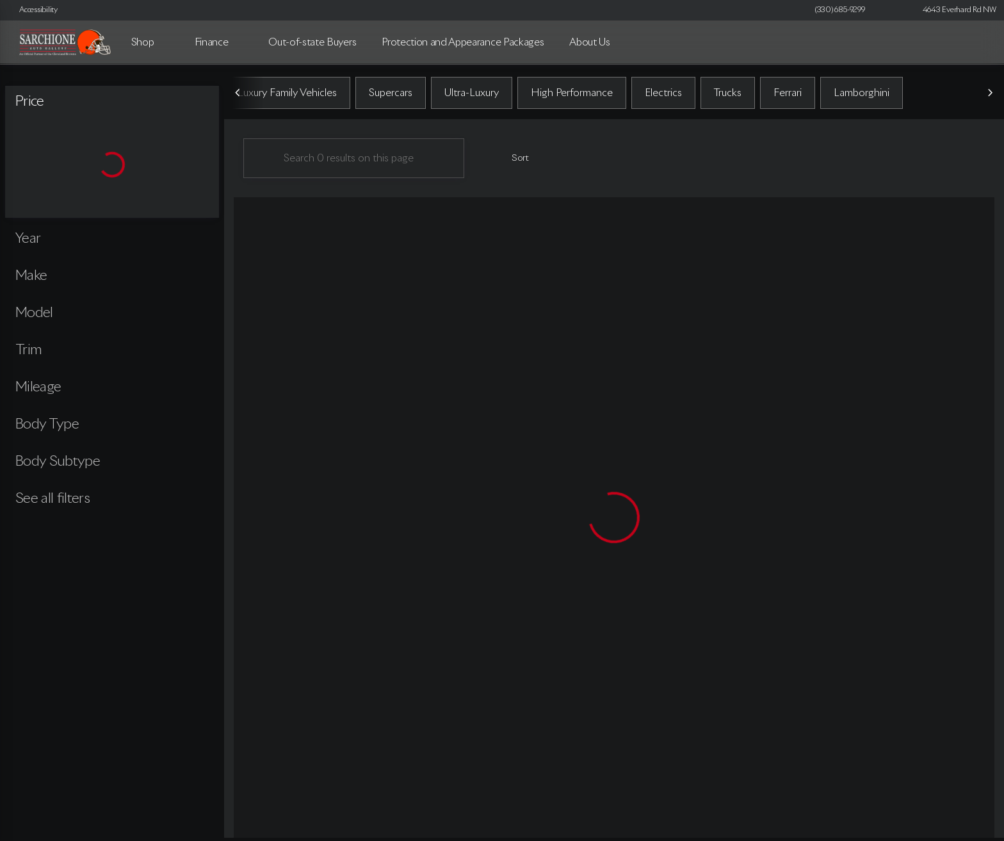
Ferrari (787, 95)
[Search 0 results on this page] (354, 160)
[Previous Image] (238, 95)
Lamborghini (861, 95)
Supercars (390, 95)
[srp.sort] (513, 161)
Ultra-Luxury (471, 95)
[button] (893, 10)
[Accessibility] (32, 10)
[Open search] (974, 42)
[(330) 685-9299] (840, 10)
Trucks (727, 95)
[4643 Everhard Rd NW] (954, 10)
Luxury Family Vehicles (287, 95)
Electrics (663, 95)
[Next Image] (990, 95)
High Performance (572, 95)
